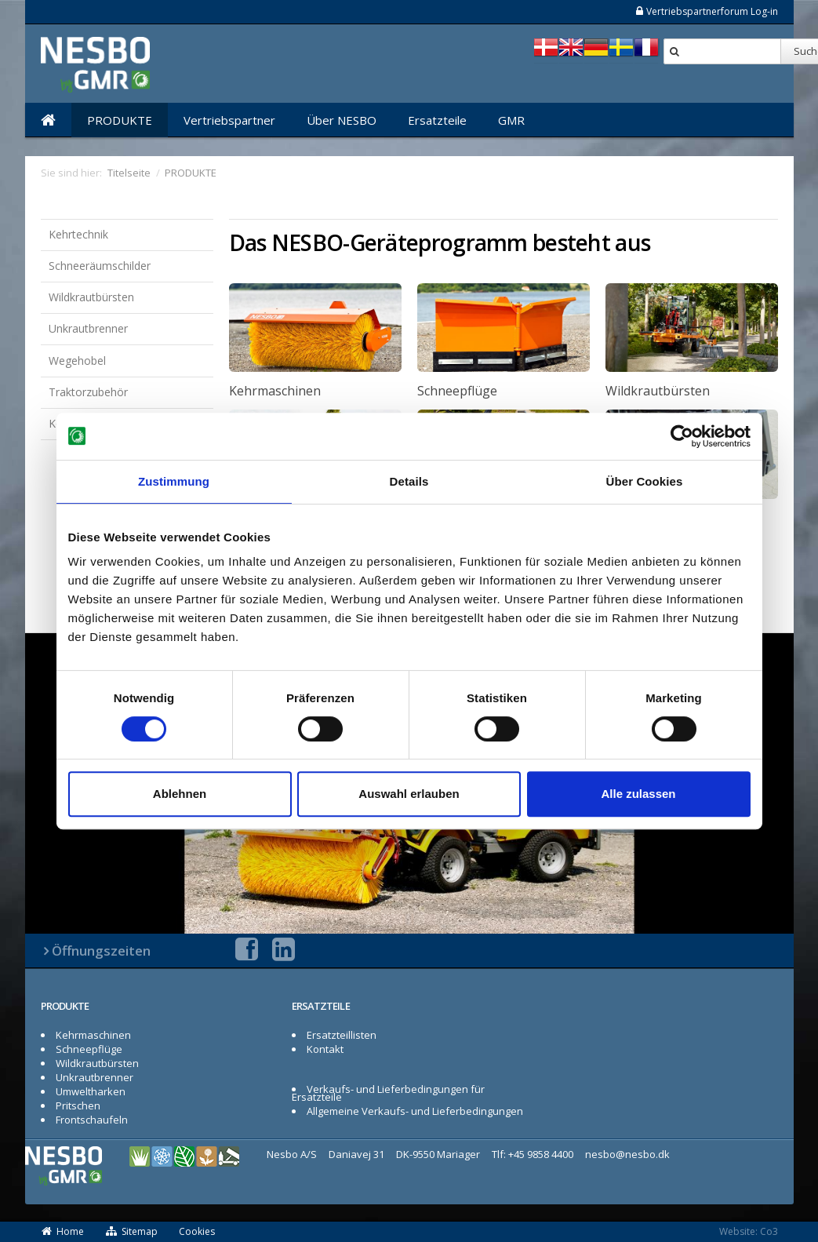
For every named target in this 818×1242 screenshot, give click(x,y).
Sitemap (131, 1231)
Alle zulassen (638, 793)
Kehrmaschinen (93, 1035)
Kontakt (325, 1049)
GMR (511, 120)
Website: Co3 (748, 1231)
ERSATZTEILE (321, 1006)
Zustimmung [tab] (173, 481)
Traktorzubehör (88, 391)
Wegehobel (77, 360)
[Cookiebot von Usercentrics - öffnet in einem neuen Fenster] (682, 436)
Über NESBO (341, 120)
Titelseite (129, 173)
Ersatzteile (437, 120)
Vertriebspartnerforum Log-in (706, 11)
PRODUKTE (119, 120)
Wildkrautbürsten (91, 297)
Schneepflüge (89, 1049)
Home (63, 1231)
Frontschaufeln (92, 1120)
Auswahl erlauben (408, 793)
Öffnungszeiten (101, 951)
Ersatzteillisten (341, 1035)
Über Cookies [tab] (644, 481)
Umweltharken (90, 1091)
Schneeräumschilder (100, 265)
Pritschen (78, 1105)
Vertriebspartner (229, 120)
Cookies (197, 1231)
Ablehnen (179, 793)
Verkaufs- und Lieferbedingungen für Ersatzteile (388, 1093)
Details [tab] (409, 481)
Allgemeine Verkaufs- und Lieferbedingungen (415, 1111)
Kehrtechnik (78, 234)
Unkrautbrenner (88, 328)
